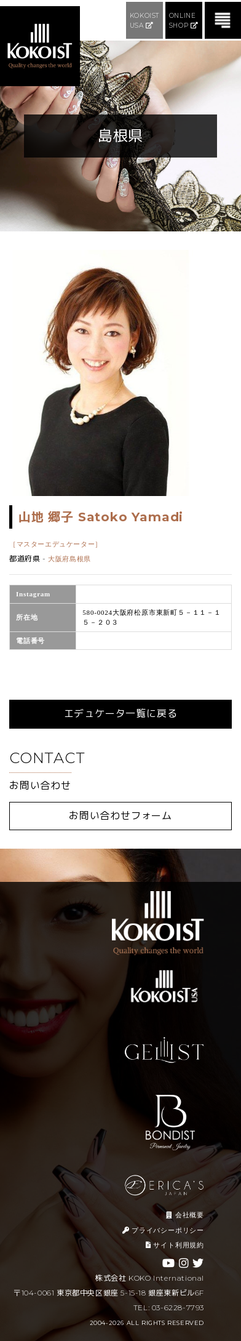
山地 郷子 (100, 517)
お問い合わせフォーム (120, 816)
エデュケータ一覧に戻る (121, 713)
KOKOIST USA (144, 21)
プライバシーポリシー (163, 1230)
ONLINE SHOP (184, 21)
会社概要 (185, 1215)
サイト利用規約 (175, 1245)
